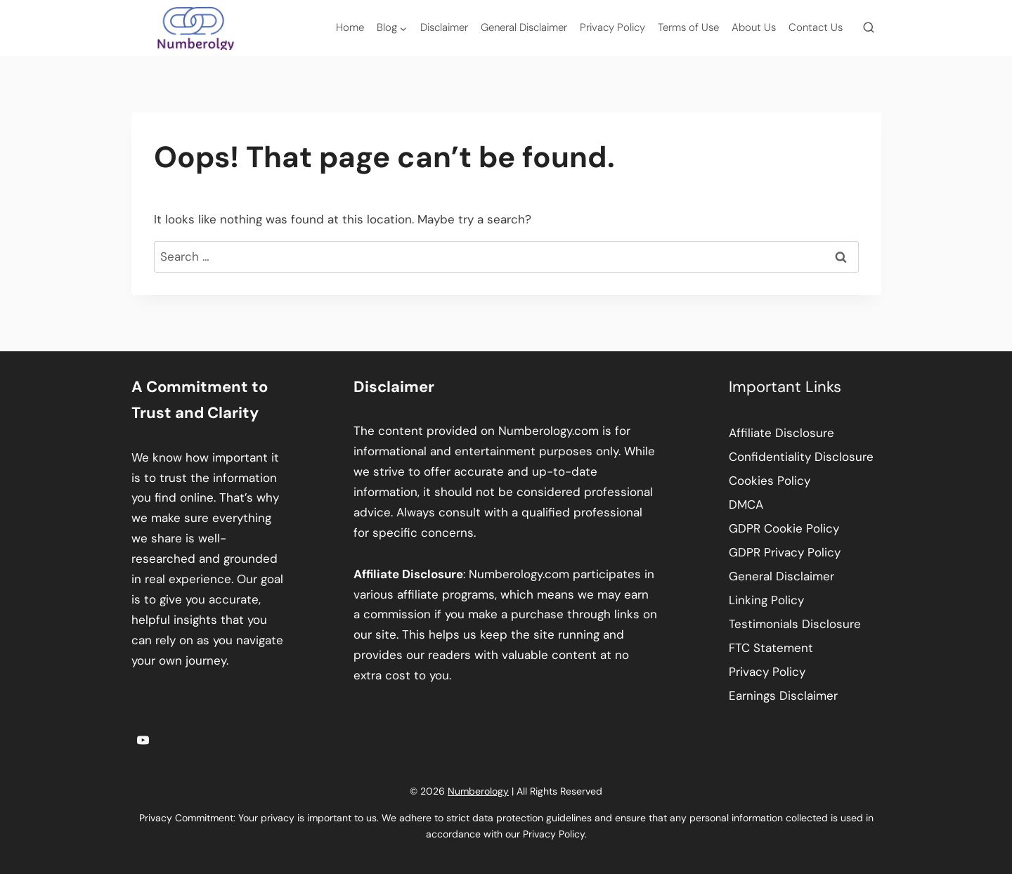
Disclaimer (444, 27)
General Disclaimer (524, 27)
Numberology (478, 791)
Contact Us (816, 27)
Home (350, 27)
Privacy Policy (612, 27)
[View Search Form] (868, 28)
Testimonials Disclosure (795, 624)
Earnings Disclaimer (783, 695)
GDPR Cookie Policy (784, 528)
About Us (754, 27)
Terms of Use (688, 27)
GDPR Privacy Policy (785, 552)
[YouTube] (143, 740)
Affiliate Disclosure (781, 433)
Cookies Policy (769, 480)
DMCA (746, 504)
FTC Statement (771, 648)
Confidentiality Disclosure (801, 456)
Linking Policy (766, 600)
